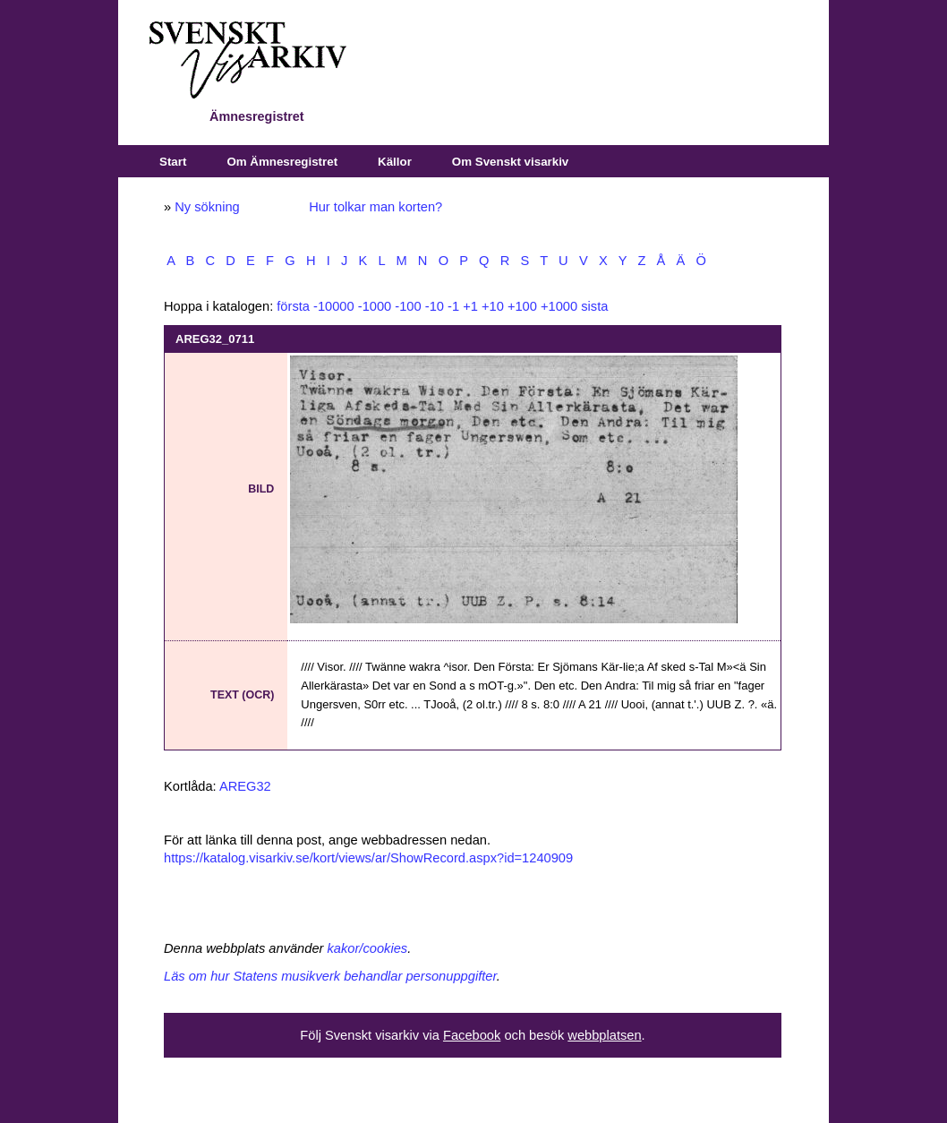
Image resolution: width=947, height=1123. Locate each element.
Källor (395, 161)
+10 (493, 306)
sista (594, 306)
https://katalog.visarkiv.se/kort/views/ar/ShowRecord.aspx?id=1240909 (368, 858)
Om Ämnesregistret (281, 161)
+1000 (559, 306)
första (293, 306)
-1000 (375, 306)
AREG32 (245, 786)
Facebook (471, 1035)
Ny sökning (207, 207)
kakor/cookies (368, 948)
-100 (408, 306)
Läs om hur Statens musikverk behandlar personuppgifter (330, 976)
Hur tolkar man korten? (375, 207)
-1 (453, 306)
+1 (470, 306)
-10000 (333, 306)
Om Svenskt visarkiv (510, 161)
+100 (522, 306)
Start (172, 161)
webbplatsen (604, 1035)
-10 (434, 306)
